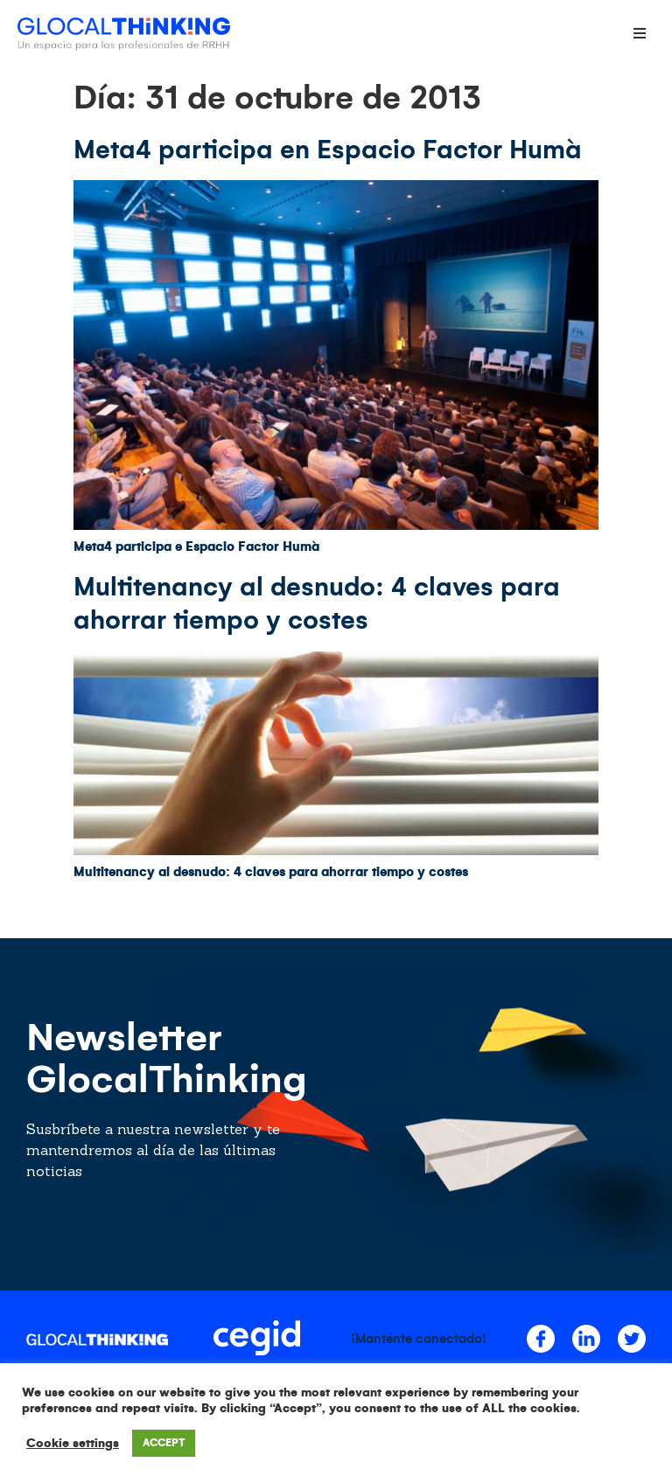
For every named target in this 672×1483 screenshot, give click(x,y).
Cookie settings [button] (72, 1443)
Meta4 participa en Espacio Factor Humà (328, 149)
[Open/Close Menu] (639, 32)
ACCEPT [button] (164, 1443)
